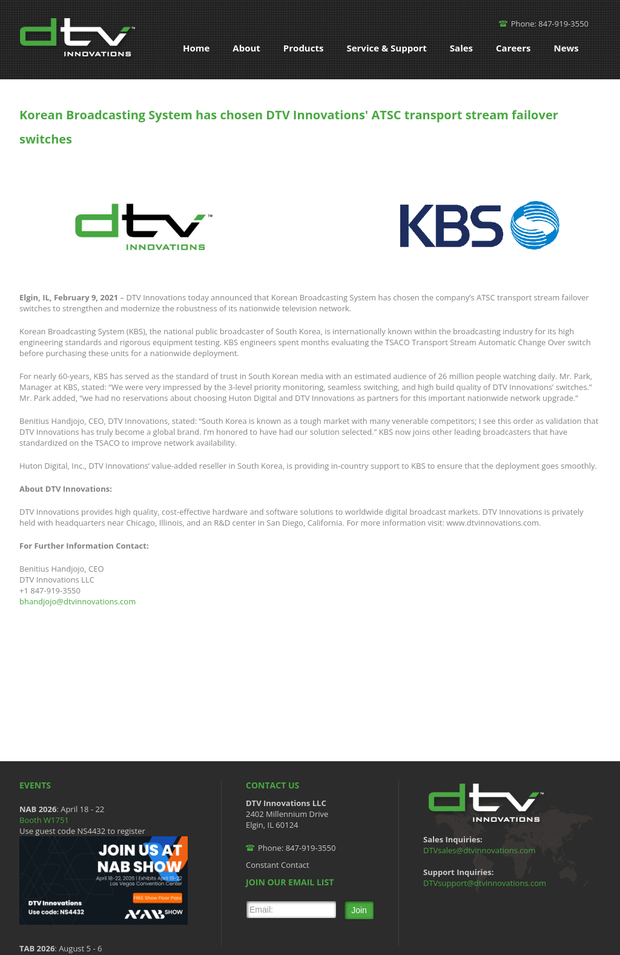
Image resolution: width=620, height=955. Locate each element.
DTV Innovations (79, 39)
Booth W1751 (44, 820)
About (246, 48)
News (565, 48)
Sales (461, 48)
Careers (513, 48)
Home (196, 48)
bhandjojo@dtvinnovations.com (77, 601)
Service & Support (386, 48)
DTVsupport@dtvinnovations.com (484, 882)
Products (303, 48)
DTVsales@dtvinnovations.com (479, 850)
